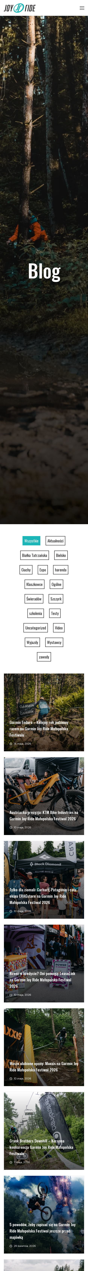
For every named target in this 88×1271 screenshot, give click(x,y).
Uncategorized (35, 628)
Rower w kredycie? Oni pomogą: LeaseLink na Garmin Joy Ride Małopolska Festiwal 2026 (42, 979)
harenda (60, 570)
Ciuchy (26, 570)
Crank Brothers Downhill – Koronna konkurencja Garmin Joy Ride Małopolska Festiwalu (41, 1147)
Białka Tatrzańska (34, 555)
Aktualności (55, 541)
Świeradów (33, 599)
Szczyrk (55, 599)
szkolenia (35, 613)
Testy (55, 613)
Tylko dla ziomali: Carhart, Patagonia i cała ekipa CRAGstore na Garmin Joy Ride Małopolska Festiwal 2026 (43, 896)
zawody (44, 657)
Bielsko (61, 555)
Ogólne (56, 584)
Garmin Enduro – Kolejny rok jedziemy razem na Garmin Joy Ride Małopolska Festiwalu (39, 728)
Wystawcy (54, 642)
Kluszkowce (34, 584)
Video (59, 628)
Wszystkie (31, 541)
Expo (43, 570)
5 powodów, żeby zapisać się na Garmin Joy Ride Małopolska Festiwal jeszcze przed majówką (43, 1231)
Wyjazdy (32, 642)
